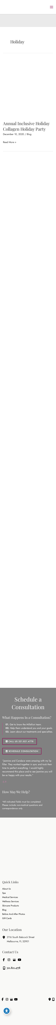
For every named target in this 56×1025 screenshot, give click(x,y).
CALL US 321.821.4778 (19, 741)
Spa (4, 893)
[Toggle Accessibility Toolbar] (6, 1010)
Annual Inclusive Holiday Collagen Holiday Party (26, 126)
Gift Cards (7, 918)
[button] (19, 741)
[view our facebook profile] (3, 959)
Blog (29, 134)
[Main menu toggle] (51, 7)
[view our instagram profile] (9, 959)
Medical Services (10, 897)
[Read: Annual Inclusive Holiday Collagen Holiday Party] (28, 88)
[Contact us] (50, 999)
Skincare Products (10, 905)
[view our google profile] (14, 959)
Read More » (9, 142)
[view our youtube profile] (19, 959)
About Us (6, 888)
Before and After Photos (13, 914)
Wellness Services (10, 901)
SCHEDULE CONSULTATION (22, 751)
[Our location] (53, 999)
